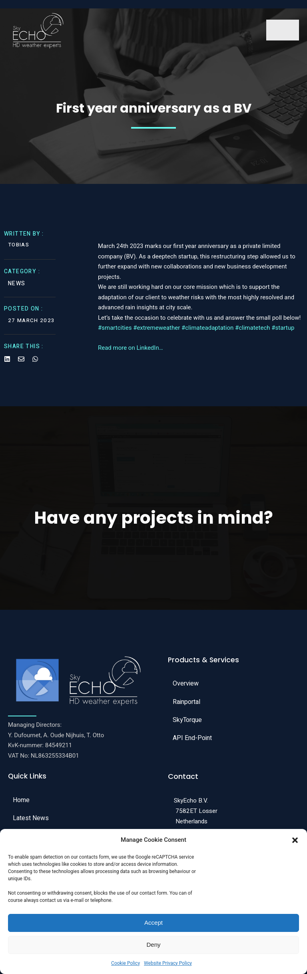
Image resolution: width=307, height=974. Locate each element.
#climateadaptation (207, 332)
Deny (153, 944)
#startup (282, 332)
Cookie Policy (125, 963)
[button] (295, 840)
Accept (153, 922)
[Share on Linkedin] (7, 362)
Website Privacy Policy (168, 963)
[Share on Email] (21, 362)
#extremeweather (156, 332)
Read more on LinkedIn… (130, 352)
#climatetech (252, 332)
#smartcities (115, 332)
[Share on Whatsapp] (35, 362)
